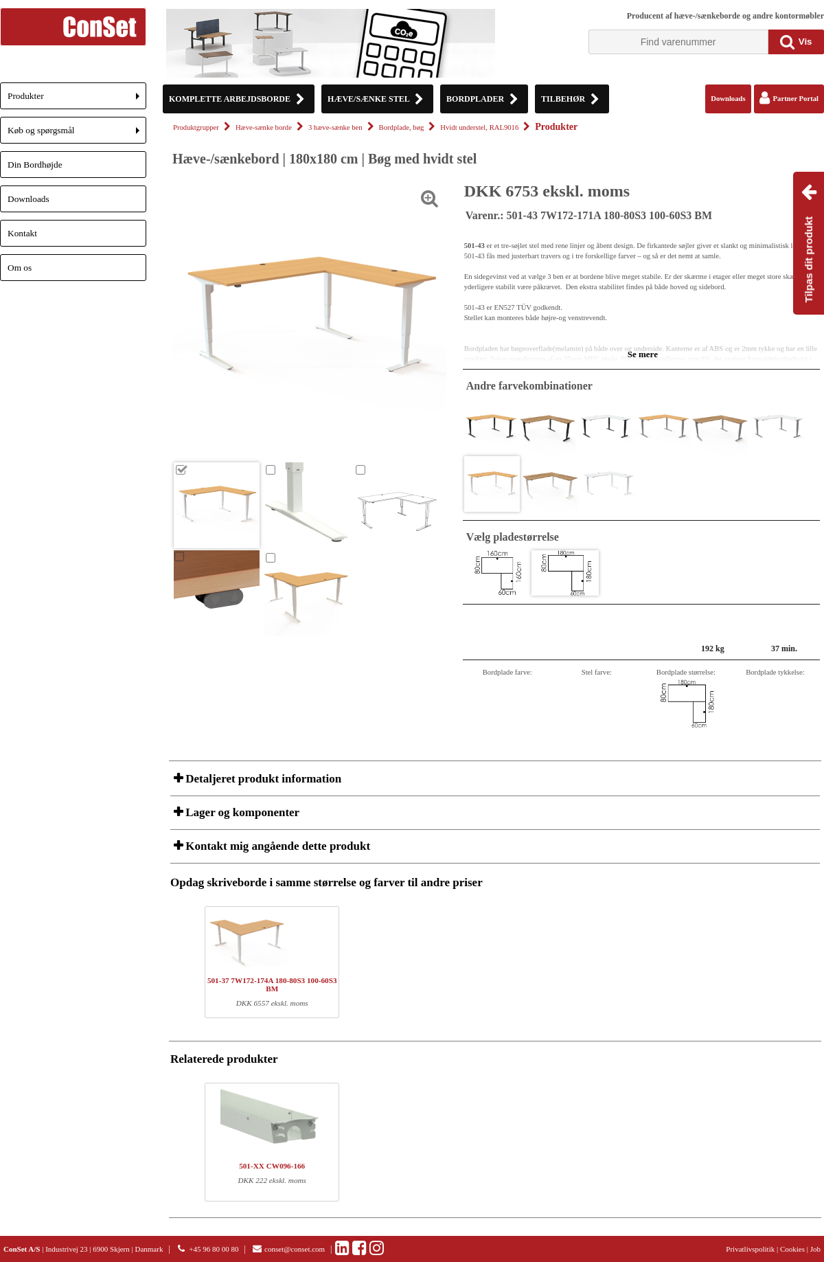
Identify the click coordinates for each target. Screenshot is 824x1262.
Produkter (77, 100)
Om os (20, 267)
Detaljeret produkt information (262, 778)
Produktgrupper (196, 127)
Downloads (28, 199)
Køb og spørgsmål (77, 134)
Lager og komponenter (241, 812)
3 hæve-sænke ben (335, 127)
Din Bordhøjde (35, 164)
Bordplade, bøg (401, 127)
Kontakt (22, 233)
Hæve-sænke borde (264, 127)
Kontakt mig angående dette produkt (276, 846)
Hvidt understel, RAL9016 (479, 127)
